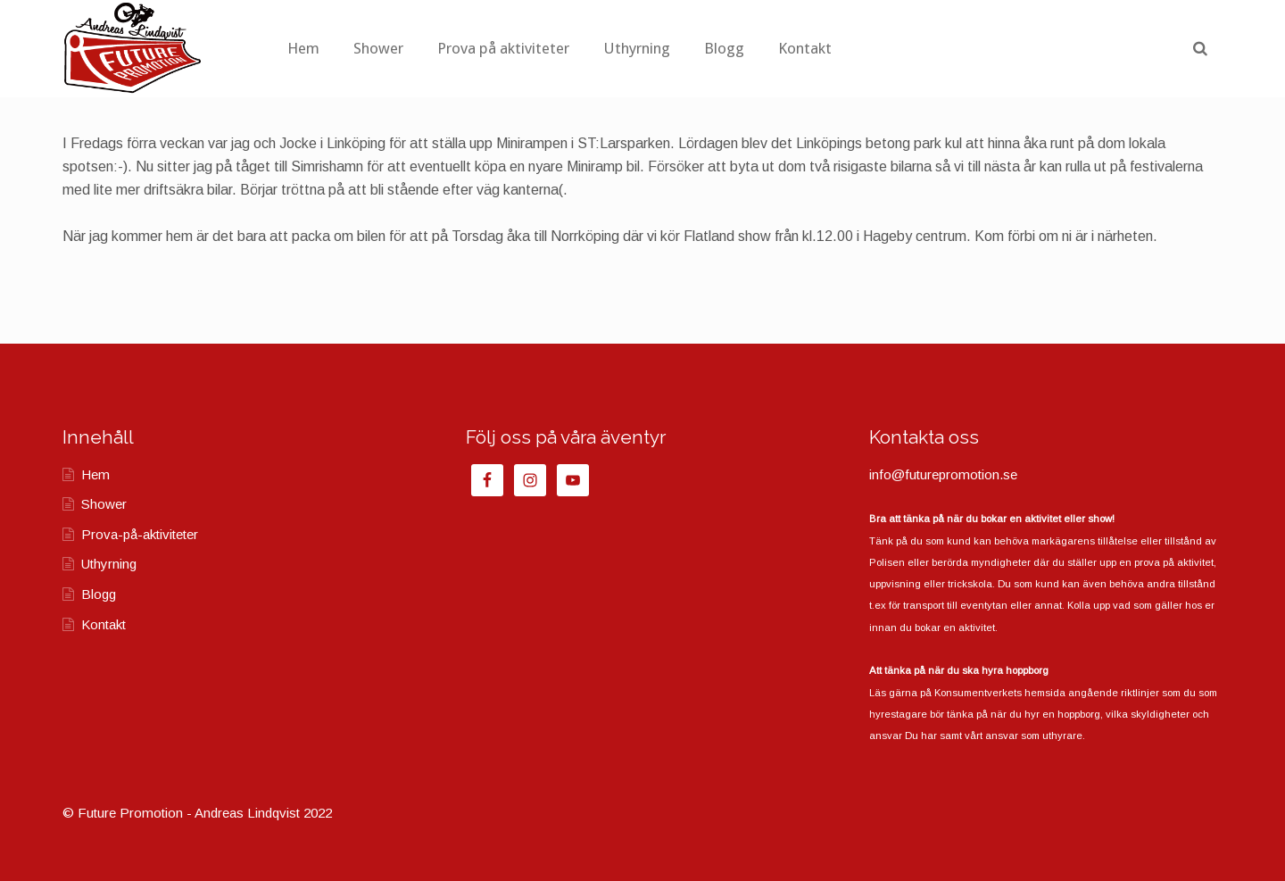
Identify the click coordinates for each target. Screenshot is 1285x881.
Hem (402, 48)
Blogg (822, 48)
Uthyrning (734, 48)
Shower (477, 48)
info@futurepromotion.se (943, 474)
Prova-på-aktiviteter (139, 534)
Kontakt (903, 48)
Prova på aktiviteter (601, 48)
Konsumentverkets (978, 692)
